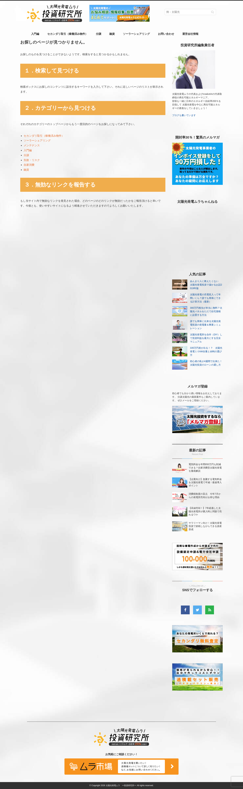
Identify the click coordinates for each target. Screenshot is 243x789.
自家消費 (29, 164)
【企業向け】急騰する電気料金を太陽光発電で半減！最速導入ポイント (205, 482)
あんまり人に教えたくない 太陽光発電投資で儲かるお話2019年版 (206, 285)
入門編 (35, 33)
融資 (112, 33)
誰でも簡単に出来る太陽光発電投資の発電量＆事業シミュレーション (205, 325)
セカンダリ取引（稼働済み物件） (67, 33)
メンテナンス (32, 145)
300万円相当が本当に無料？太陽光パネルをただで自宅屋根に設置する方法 (206, 311)
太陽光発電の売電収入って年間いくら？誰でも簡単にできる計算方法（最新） (205, 298)
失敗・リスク (32, 160)
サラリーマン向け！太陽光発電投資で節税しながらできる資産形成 (205, 526)
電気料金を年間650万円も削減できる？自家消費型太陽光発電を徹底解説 (205, 467)
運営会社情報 (190, 33)
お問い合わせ (166, 33)
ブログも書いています (184, 115)
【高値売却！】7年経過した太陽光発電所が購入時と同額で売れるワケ (205, 511)
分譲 (98, 33)
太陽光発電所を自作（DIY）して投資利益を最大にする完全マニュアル (206, 338)
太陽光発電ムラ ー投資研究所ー (121, 785)
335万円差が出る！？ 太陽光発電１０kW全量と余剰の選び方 (206, 351)
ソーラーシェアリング (136, 33)
